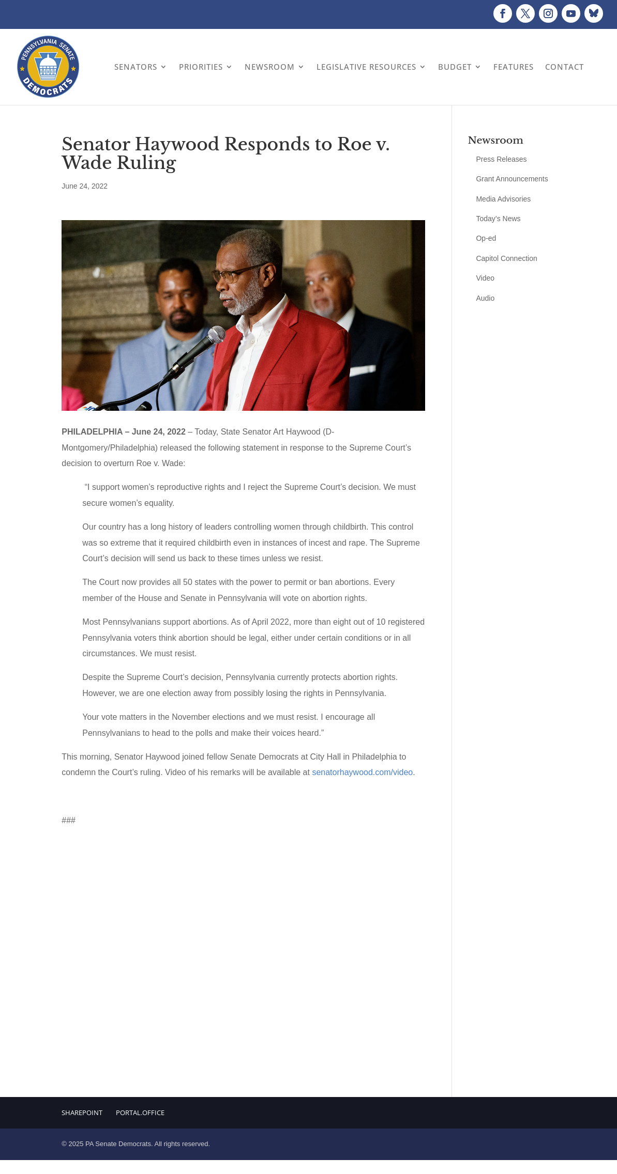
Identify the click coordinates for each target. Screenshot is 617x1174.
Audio (485, 298)
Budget (455, 66)
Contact (564, 66)
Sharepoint (82, 1112)
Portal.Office (140, 1112)
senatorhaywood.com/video (362, 772)
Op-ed (486, 238)
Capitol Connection (506, 258)
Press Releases (501, 159)
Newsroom (270, 66)
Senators (135, 66)
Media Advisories (503, 199)
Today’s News (498, 218)
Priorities (201, 66)
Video (485, 278)
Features (513, 66)
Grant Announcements (512, 179)
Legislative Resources (366, 66)
